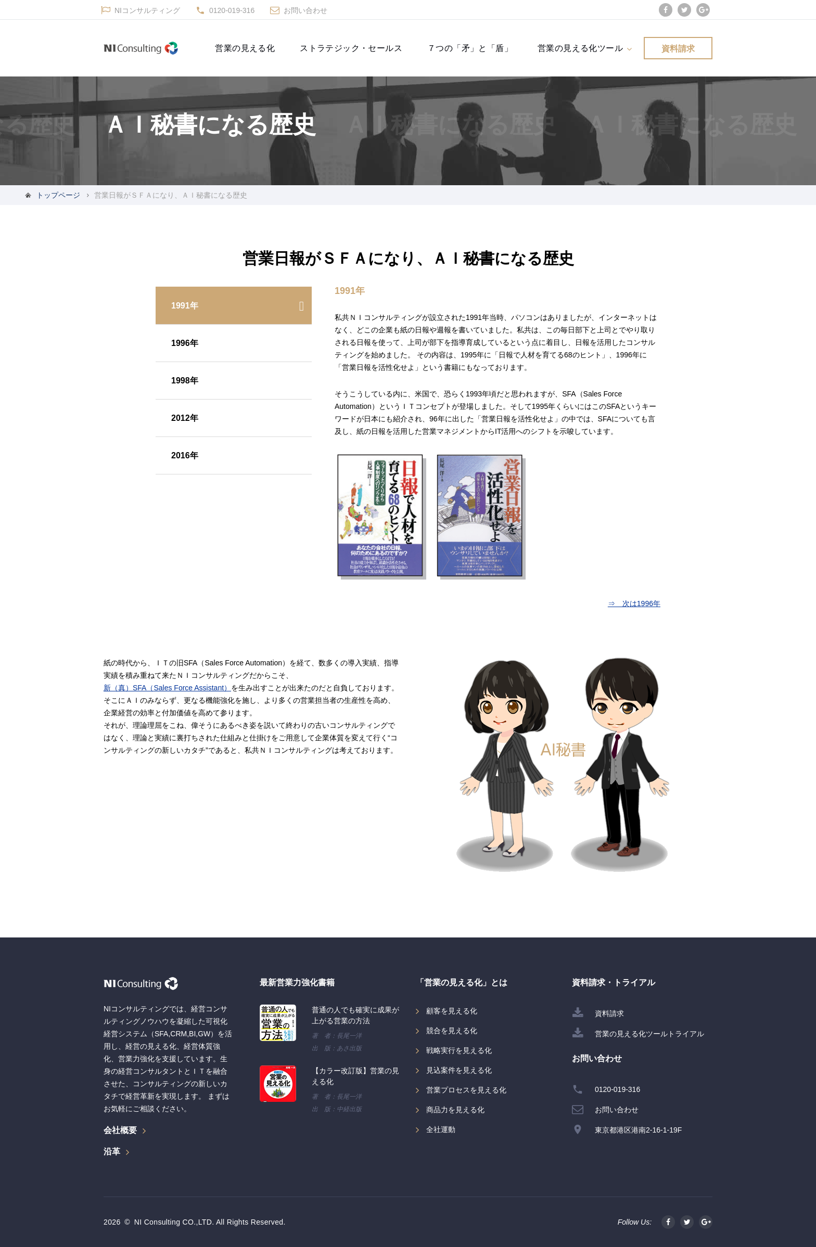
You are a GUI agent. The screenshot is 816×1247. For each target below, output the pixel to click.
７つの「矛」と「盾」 (470, 48)
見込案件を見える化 (459, 1070)
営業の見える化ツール (580, 48)
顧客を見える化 (451, 1011)
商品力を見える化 (455, 1109)
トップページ (58, 195)
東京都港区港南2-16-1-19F (638, 1130)
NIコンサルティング (147, 10)
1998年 (184, 380)
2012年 (184, 418)
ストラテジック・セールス (351, 48)
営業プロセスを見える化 (466, 1090)
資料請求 (678, 48)
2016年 (184, 455)
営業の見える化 (245, 48)
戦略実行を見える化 (459, 1050)
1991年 (184, 305)
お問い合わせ (305, 10)
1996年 (184, 343)
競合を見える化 (451, 1030)
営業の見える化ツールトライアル (649, 1034)
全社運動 (440, 1129)
